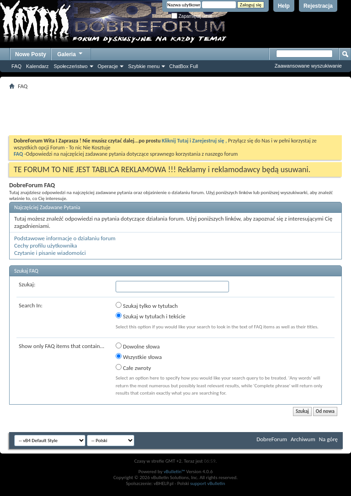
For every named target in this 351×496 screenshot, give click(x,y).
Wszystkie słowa (139, 356)
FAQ (16, 66)
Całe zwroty (133, 367)
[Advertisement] (175, 112)
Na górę (328, 439)
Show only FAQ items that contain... (61, 346)
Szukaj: (27, 284)
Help (284, 6)
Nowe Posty (30, 54)
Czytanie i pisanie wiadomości (50, 252)
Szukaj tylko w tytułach (147, 305)
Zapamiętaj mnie (192, 16)
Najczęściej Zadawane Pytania (47, 207)
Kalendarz (37, 66)
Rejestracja (318, 6)
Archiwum (303, 439)
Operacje (108, 66)
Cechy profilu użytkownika (45, 245)
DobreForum (271, 439)
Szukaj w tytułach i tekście (151, 316)
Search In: (31, 305)
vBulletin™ (174, 472)
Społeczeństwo (71, 66)
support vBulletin (207, 483)
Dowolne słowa (138, 346)
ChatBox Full (183, 66)
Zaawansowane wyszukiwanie (308, 66)
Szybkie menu (144, 66)
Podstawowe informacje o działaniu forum (65, 238)
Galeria (70, 53)
